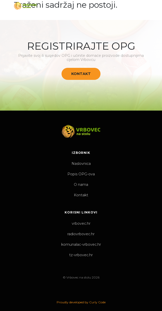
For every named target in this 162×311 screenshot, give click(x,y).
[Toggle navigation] (143, 6)
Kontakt (81, 73)
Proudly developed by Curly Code (81, 302)
